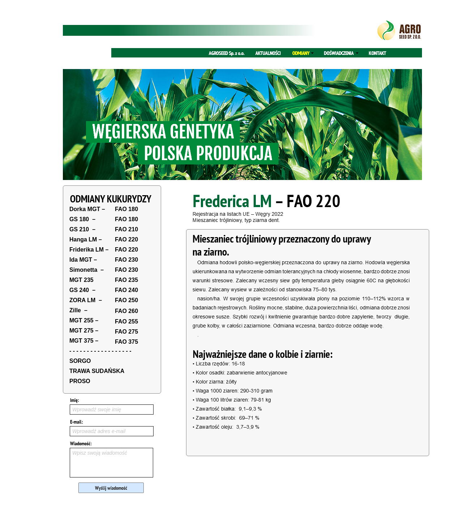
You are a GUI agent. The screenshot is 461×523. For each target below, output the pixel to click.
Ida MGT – (83, 260)
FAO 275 (126, 332)
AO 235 (128, 280)
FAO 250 (126, 300)
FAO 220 (126, 239)
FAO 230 (126, 260)
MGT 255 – (83, 320)
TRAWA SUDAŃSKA (96, 371)
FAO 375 (126, 342)
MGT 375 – (83, 341)
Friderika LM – (88, 250)
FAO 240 (126, 290)
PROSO (79, 381)
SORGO (80, 361)
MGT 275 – (83, 330)
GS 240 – (82, 290)
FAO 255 (126, 321)
